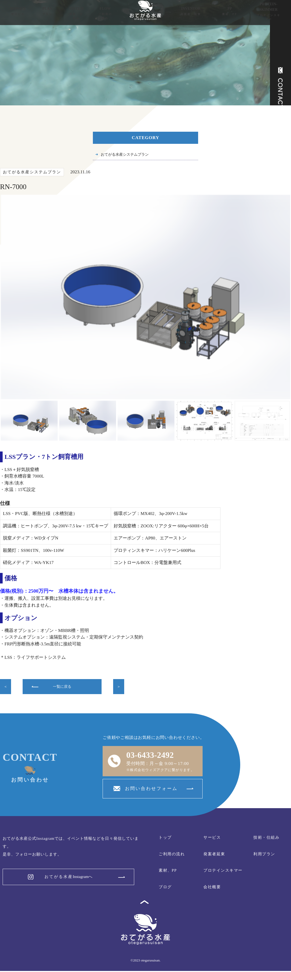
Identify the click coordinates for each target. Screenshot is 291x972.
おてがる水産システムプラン (130, 155)
